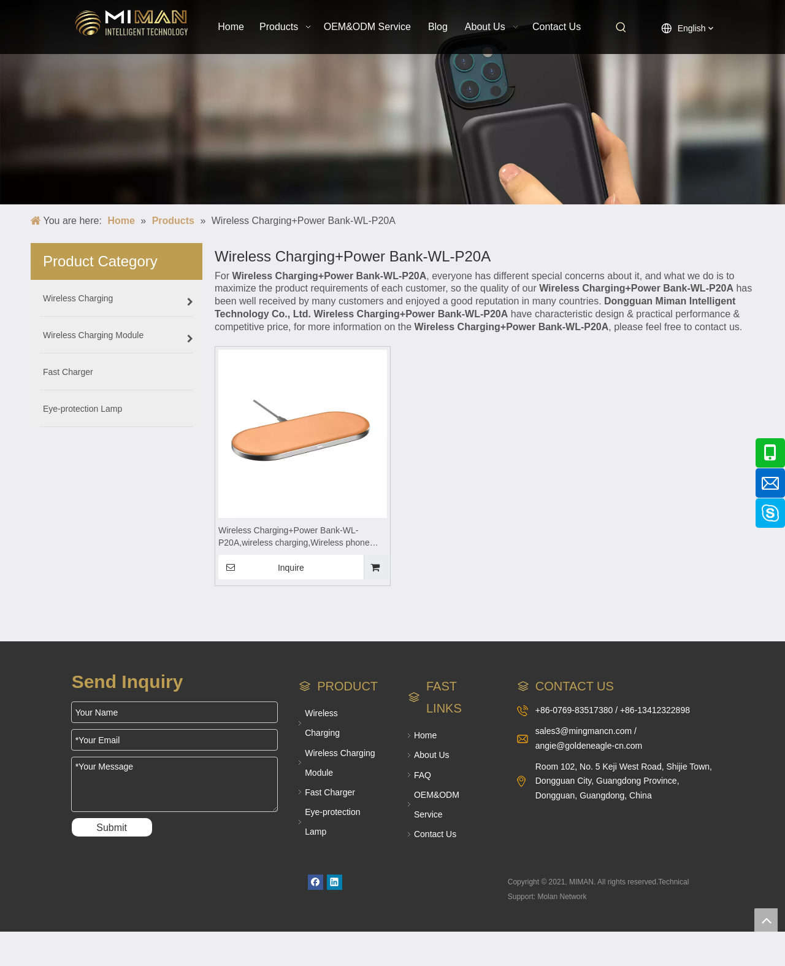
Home (425, 735)
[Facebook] (315, 882)
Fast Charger (330, 792)
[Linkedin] (334, 882)
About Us (432, 755)
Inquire (261, 567)
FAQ (422, 775)
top (766, 920)
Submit (111, 827)
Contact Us (435, 834)
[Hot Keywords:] (621, 28)
